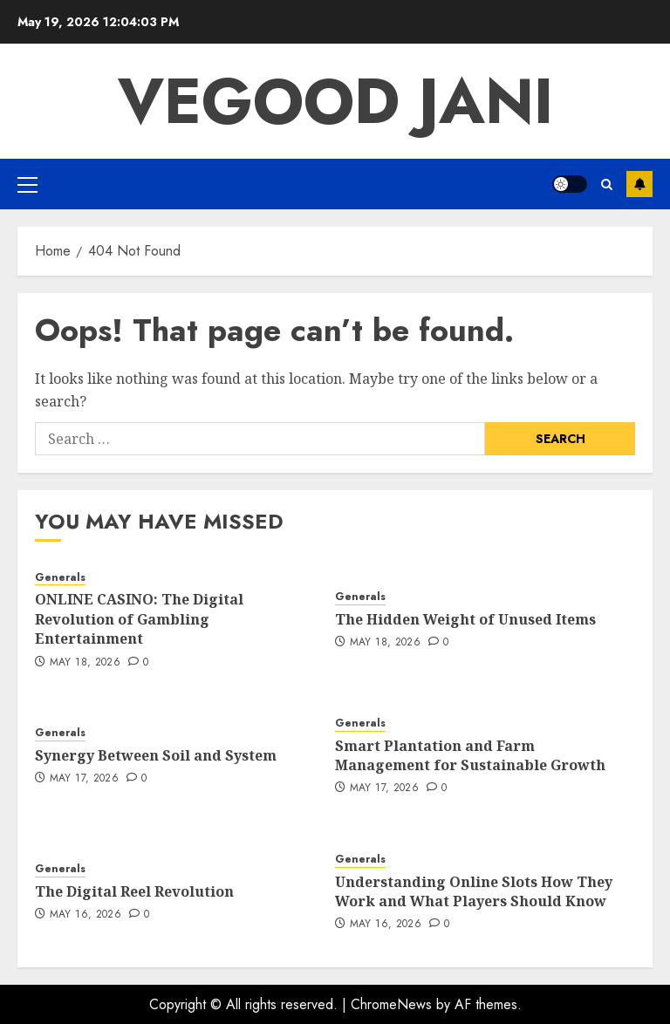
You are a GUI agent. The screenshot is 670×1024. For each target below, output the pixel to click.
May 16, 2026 (85, 915)
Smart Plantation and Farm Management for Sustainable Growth (470, 755)
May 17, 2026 (84, 779)
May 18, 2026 (85, 663)
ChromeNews (391, 1004)
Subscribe (639, 184)
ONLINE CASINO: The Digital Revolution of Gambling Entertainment (139, 619)
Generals (60, 577)
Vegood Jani (335, 101)
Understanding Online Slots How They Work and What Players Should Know (473, 891)
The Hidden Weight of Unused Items (465, 619)
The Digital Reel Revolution (134, 891)
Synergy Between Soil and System (156, 755)
